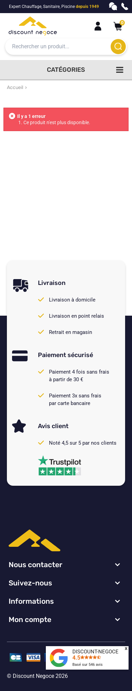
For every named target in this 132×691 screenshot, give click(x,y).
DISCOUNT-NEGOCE (95, 652)
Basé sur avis (87, 664)
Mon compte (30, 619)
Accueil (15, 87)
